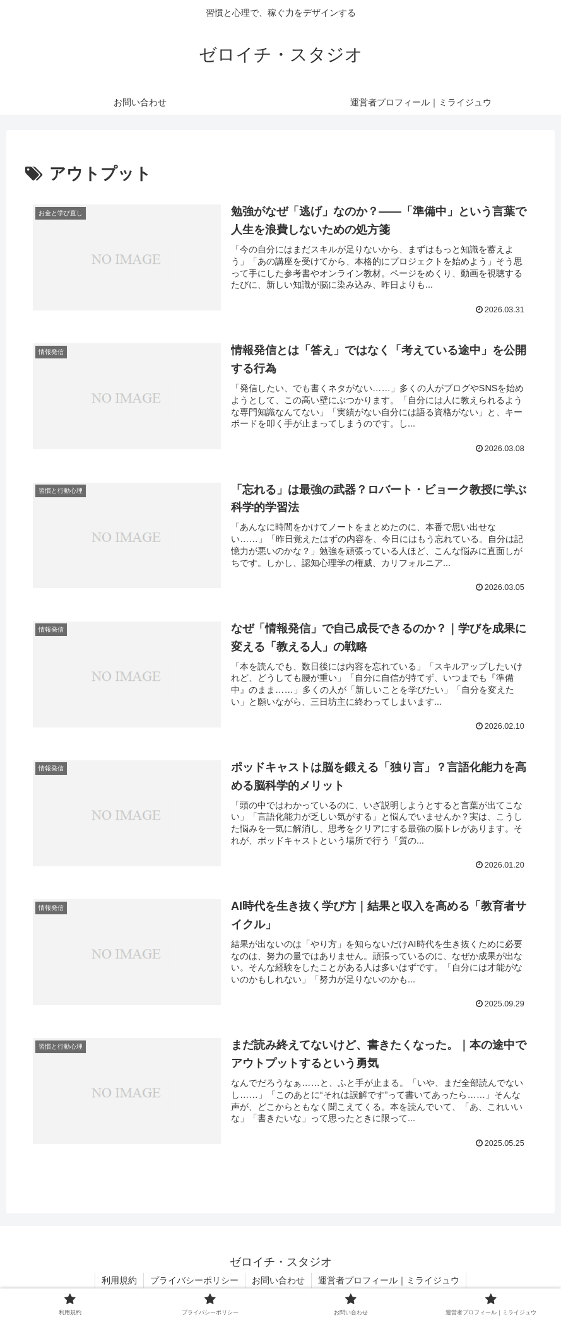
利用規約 (119, 1280)
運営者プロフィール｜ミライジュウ (388, 1280)
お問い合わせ (278, 1280)
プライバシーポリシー (194, 1280)
